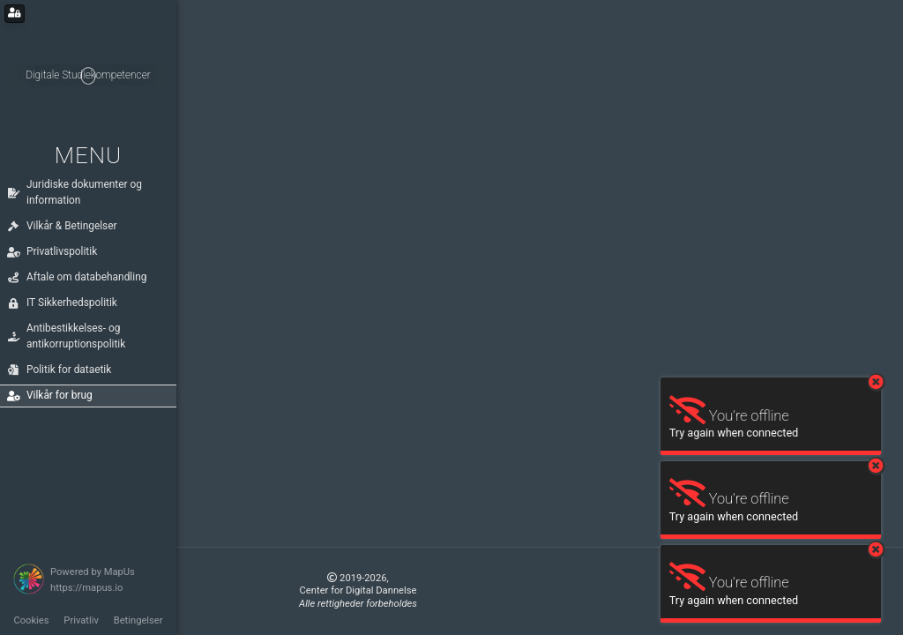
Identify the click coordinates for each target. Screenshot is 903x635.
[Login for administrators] (14, 13)
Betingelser (138, 620)
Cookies (31, 620)
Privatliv (81, 620)
